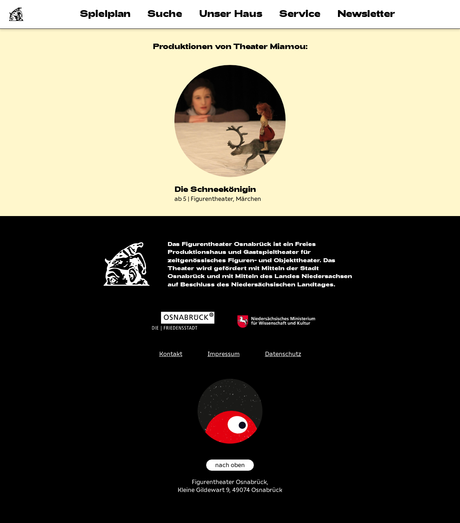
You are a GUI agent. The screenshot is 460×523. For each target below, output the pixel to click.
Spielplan (105, 13)
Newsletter (366, 13)
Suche (164, 13)
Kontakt (170, 354)
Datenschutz (283, 354)
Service (300, 13)
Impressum (224, 354)
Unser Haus (230, 13)
